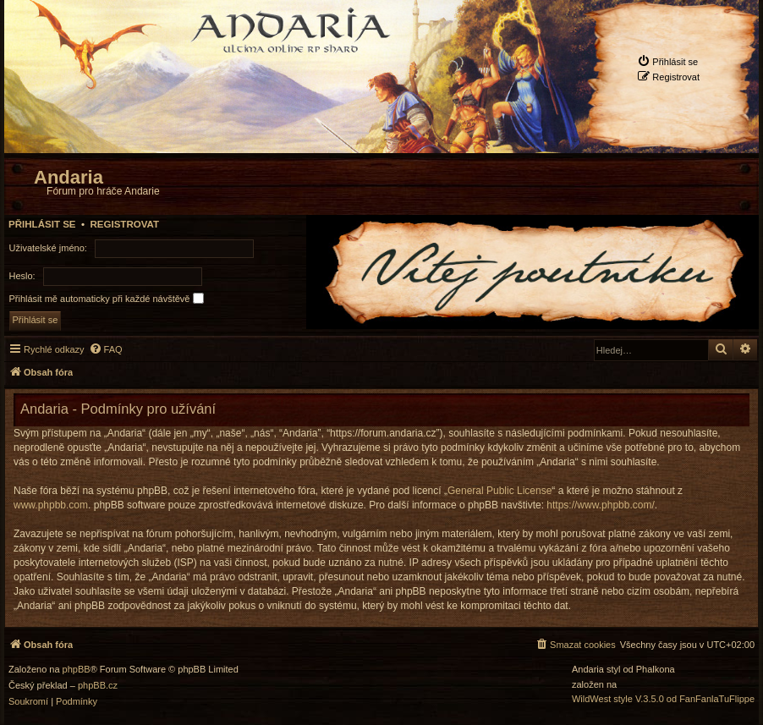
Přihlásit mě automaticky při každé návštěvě (106, 298)
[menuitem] (667, 61)
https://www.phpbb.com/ (600, 505)
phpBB (77, 669)
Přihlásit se (42, 224)
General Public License (499, 491)
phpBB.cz (98, 685)
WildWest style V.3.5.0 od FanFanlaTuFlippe (663, 699)
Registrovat (124, 224)
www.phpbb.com (51, 505)
